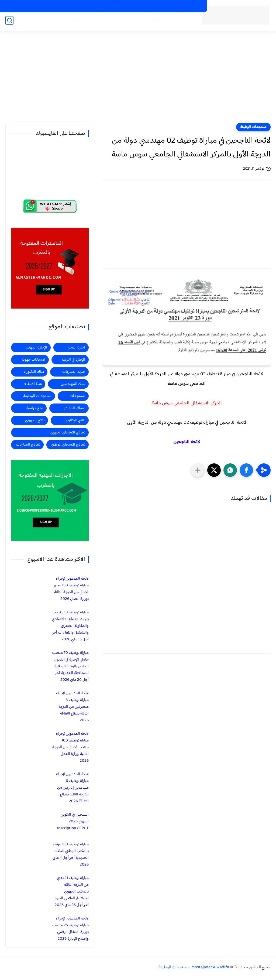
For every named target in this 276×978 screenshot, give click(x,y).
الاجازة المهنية (52, 22)
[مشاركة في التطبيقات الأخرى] (198, 470)
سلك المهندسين (73, 384)
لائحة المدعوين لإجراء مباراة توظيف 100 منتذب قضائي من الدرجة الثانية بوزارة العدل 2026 (70, 747)
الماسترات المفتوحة (186, 6)
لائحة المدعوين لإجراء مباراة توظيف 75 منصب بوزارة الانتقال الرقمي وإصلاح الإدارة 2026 (70, 928)
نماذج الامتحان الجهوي (67, 432)
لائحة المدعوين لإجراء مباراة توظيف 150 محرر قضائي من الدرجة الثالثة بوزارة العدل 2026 (71, 588)
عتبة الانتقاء (33, 384)
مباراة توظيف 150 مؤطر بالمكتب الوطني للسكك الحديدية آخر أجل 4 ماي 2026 (71, 854)
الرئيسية (183, 22)
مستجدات (99, 22)
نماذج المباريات (28, 444)
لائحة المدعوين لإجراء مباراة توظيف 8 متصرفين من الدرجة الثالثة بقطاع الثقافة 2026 (72, 707)
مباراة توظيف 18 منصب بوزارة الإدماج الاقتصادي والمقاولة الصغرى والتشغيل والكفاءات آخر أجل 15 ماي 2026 (70, 626)
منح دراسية (97, 6)
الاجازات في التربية (124, 6)
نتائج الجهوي (34, 420)
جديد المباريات (124, 22)
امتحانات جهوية (33, 359)
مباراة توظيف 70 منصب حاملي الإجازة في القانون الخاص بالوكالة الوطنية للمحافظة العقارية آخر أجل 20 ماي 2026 (70, 666)
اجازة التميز (26, 22)
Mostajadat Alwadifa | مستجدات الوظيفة (193, 967)
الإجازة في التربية (73, 359)
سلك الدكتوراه (33, 371)
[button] (246, 470)
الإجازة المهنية (36, 347)
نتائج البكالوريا (74, 420)
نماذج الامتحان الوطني (68, 444)
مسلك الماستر (74, 408)
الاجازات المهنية (154, 6)
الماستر (6, 22)
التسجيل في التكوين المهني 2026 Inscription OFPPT (73, 821)
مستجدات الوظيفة (157, 22)
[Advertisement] (138, 81)
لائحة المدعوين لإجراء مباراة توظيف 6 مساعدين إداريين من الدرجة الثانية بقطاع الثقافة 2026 (72, 788)
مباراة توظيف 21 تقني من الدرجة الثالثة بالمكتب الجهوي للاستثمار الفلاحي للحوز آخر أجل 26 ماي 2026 (72, 891)
